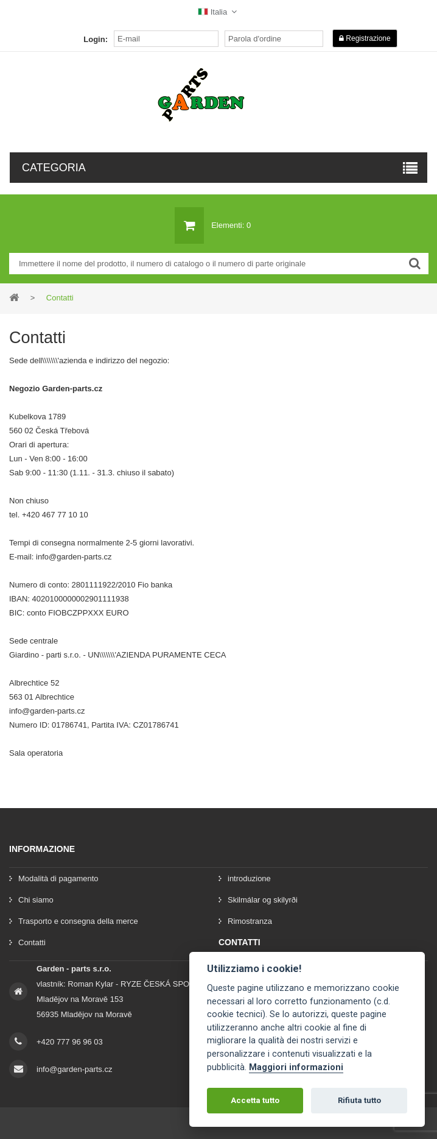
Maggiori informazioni (296, 1067)
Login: (95, 39)
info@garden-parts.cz (74, 1069)
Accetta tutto (255, 1100)
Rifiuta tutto (359, 1100)
